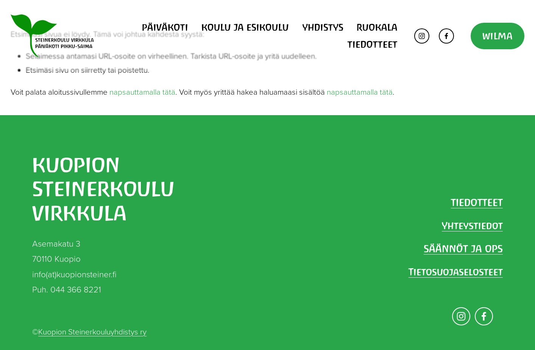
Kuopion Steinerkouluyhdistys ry (92, 331)
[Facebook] (446, 36)
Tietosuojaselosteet (456, 272)
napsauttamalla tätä (142, 91)
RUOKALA (377, 27)
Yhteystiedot (472, 225)
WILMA (497, 36)
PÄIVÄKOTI (165, 27)
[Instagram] (421, 36)
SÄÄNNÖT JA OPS (463, 249)
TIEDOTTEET (373, 44)
